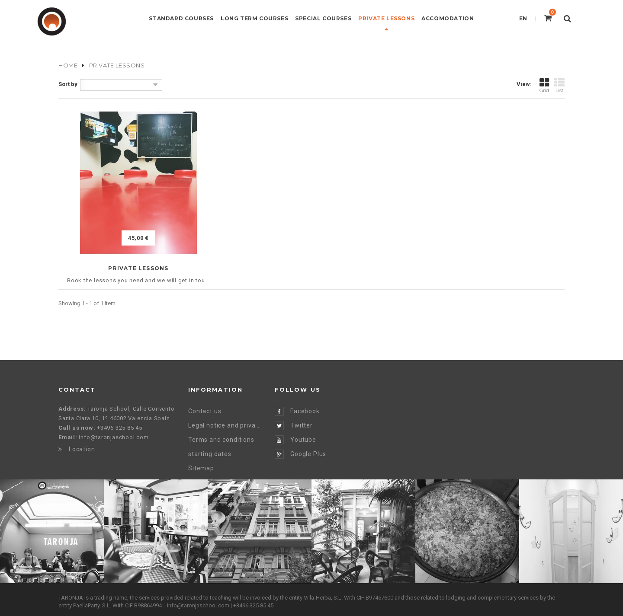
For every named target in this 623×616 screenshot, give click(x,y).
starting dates (209, 453)
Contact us (204, 411)
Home (67, 65)
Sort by (67, 84)
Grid (544, 85)
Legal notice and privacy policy (225, 425)
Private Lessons (138, 268)
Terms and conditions (221, 439)
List (559, 85)
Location (76, 449)
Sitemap (201, 468)
